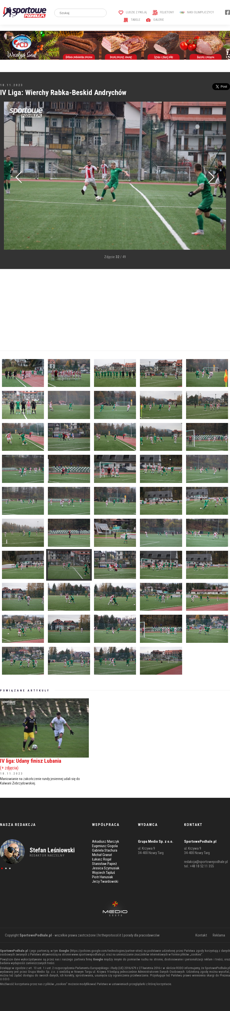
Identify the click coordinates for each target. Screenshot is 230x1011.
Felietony (163, 12)
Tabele (131, 19)
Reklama (219, 935)
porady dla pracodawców (142, 935)
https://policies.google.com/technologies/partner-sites (106, 951)
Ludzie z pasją (132, 12)
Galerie (155, 19)
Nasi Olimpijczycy (197, 12)
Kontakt (201, 935)
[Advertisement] (115, 309)
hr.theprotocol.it (109, 935)
